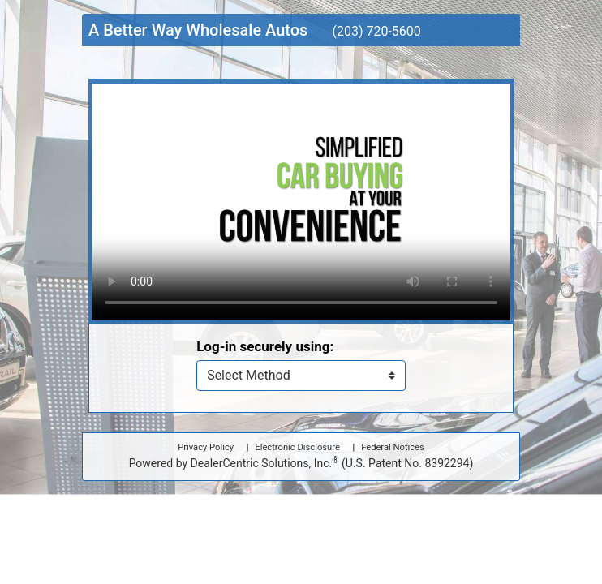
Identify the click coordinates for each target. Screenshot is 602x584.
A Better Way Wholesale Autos (197, 30)
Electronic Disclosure (297, 447)
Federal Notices (392, 447)
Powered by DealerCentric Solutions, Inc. (301, 462)
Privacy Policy (206, 447)
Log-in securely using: (264, 346)
